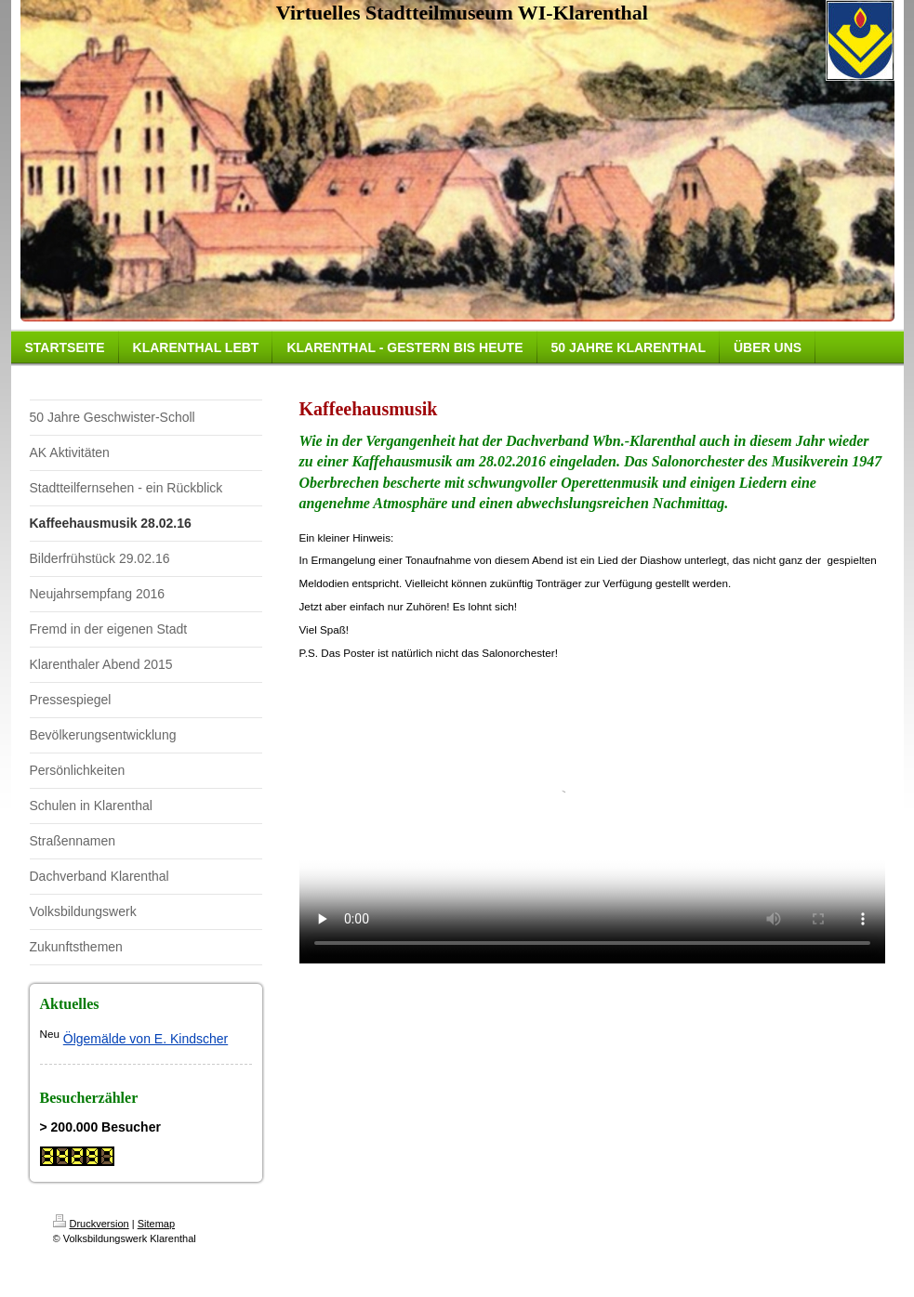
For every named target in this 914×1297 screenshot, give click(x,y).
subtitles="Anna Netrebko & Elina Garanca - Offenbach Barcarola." (592, 817)
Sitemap (156, 1223)
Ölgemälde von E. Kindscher (145, 1038)
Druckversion (91, 1223)
